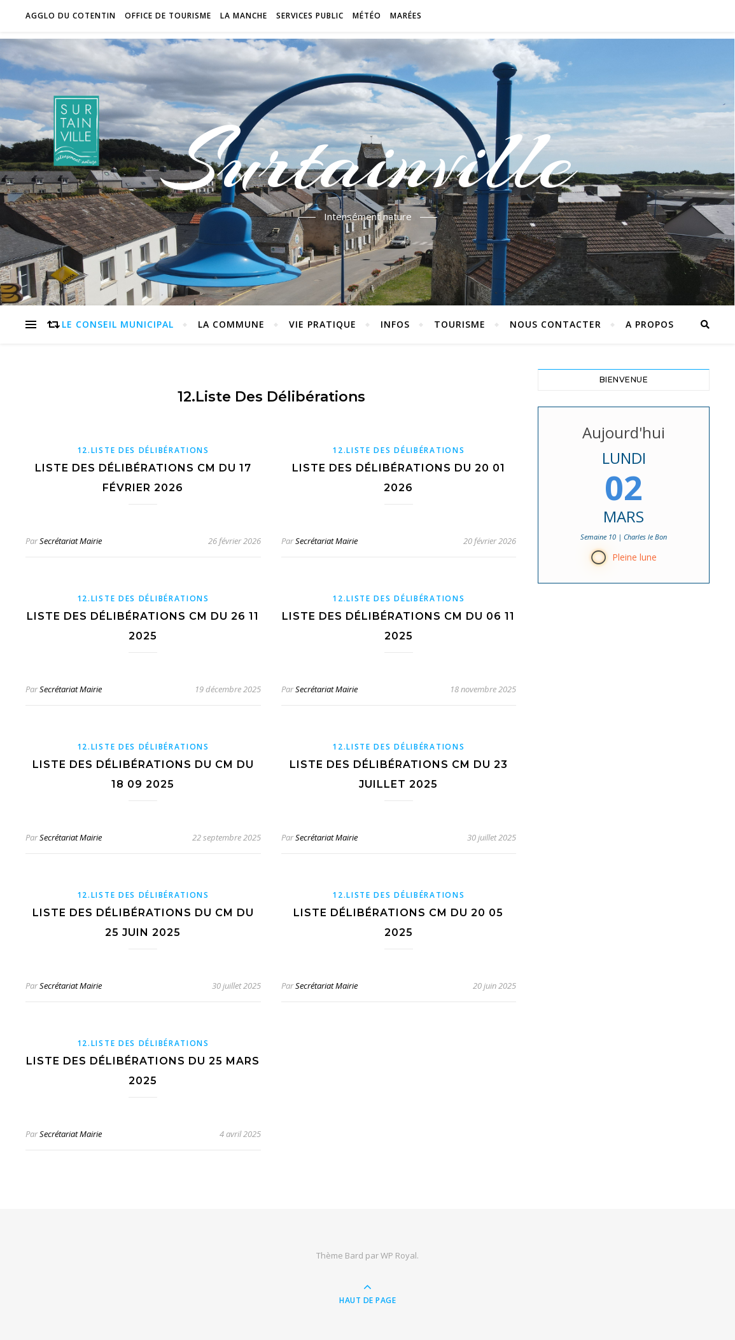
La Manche (243, 15)
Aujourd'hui (623, 432)
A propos (650, 324)
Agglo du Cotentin (70, 15)
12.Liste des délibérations (143, 450)
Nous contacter (555, 324)
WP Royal (399, 1255)
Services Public (310, 15)
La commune (231, 324)
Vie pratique (322, 324)
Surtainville (367, 161)
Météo (367, 15)
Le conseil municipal (118, 324)
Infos (395, 324)
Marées (406, 15)
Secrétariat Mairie (70, 541)
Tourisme (460, 324)
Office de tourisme (168, 15)
